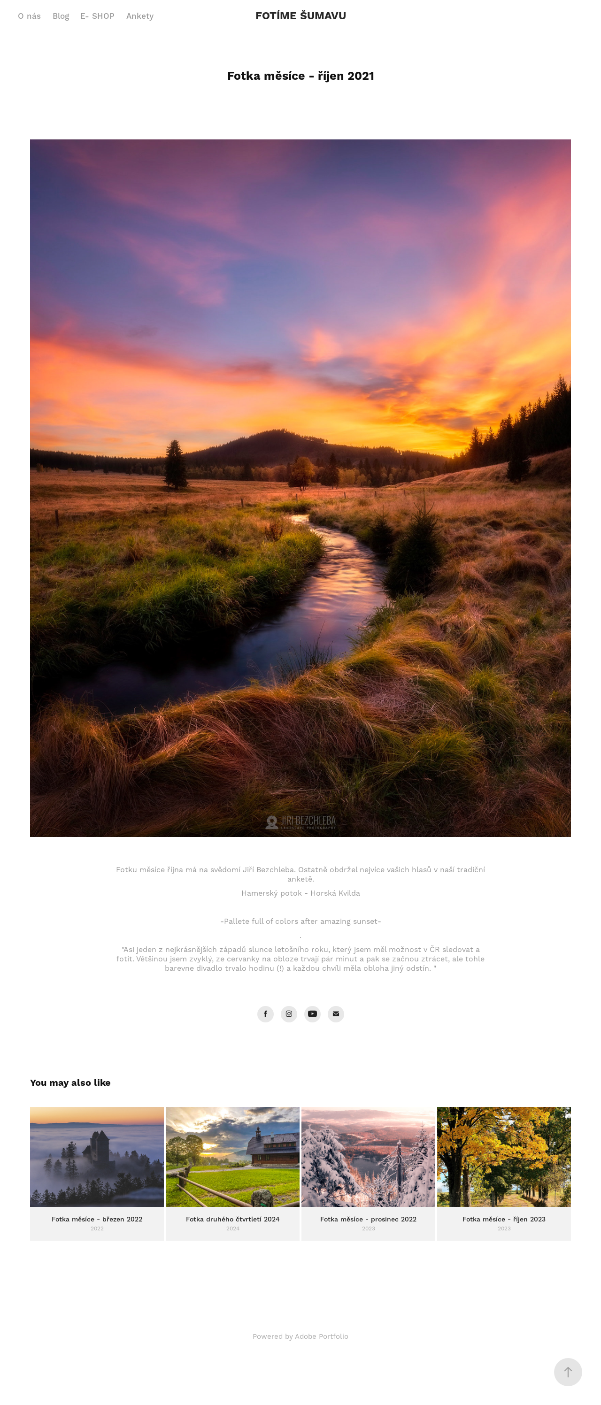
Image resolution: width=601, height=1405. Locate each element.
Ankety (140, 16)
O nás (29, 16)
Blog (61, 16)
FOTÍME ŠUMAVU (300, 16)
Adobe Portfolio (321, 1336)
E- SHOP (97, 16)
